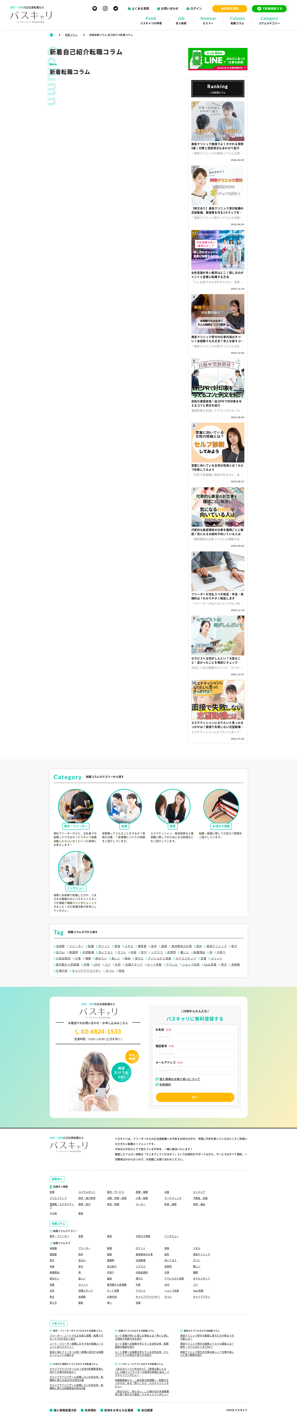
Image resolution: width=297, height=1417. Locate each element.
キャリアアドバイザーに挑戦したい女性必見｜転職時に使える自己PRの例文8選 (76, 1378)
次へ (195, 1097)
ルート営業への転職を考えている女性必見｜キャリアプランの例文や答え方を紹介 (142, 1353)
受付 (234, 946)
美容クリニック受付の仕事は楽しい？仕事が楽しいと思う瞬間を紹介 (207, 1353)
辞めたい (101, 958)
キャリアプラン (201, 1297)
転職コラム (71, 35)
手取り (221, 952)
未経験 (60, 946)
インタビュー (171, 1236)
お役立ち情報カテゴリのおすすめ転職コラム (75, 1364)
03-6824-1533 (98, 1031)
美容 (80, 1213)
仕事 (77, 958)
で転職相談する (269, 9)
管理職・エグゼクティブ (62, 1206)
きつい (121, 952)
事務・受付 (84, 1204)
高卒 (153, 946)
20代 (96, 964)
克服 (138, 1303)
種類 (87, 958)
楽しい (115, 958)
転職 (90, 946)
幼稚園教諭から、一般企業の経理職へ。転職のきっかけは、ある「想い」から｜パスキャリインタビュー (142, 1383)
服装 (127, 958)
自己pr (60, 952)
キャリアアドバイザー (86, 970)
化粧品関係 (62, 958)
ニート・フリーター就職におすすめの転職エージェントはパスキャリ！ (76, 1345)
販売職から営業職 (67, 964)
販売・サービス (115, 1192)
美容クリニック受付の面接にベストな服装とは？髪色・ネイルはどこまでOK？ (207, 1345)
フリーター (76, 946)
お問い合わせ (169, 8)
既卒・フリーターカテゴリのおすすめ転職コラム (77, 1331)
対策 (86, 964)
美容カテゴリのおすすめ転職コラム (202, 1331)
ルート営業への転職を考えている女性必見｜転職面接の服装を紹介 (142, 1345)
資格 (117, 946)
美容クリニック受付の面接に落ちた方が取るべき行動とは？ (207, 1337)
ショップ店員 (190, 964)
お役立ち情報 (143, 1236)
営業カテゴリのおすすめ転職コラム (136, 1331)
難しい (184, 952)
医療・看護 (142, 1192)
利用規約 (163, 1084)
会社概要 (147, 1410)
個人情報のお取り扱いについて (178, 1079)
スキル (128, 946)
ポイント (104, 946)
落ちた (139, 958)
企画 (166, 1192)
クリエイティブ (58, 1198)
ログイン (196, 8)
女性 (117, 964)
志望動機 (88, 952)
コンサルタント (87, 1192)
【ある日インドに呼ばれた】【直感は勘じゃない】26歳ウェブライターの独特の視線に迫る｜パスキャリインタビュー (142, 1372)
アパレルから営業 (159, 958)
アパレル (171, 964)
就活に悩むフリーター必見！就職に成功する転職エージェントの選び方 (76, 1353)
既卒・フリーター (59, 1236)
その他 (53, 1213)
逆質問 (171, 952)
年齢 (133, 952)
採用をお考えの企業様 (118, 1410)
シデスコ (156, 952)
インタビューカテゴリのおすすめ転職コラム (141, 1364)
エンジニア (199, 1192)
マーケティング (173, 1198)
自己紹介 (112, 1266)
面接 (163, 946)
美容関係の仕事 (181, 946)
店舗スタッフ (133, 964)
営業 (203, 958)
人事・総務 (142, 1198)
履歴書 (142, 946)
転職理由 (199, 952)
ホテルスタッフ (185, 958)
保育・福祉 (199, 1204)
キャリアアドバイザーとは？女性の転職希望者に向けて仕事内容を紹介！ (76, 1370)
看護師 (73, 952)
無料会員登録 (229, 8)
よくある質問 (140, 8)
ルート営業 (154, 964)
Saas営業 (210, 964)
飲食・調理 (170, 1204)
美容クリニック (216, 946)
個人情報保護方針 (65, 1410)
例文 (223, 964)
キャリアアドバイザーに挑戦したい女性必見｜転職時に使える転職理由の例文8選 (76, 1386)
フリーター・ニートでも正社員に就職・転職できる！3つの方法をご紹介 (76, 1337)
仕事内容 (61, 970)
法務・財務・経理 (117, 1198)
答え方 (53, 1303)
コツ (107, 964)
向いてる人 (105, 952)
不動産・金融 (200, 1198)
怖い (109, 1303)
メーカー (140, 1204)
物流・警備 (113, 1204)
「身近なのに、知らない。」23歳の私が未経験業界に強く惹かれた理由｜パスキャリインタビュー (142, 1393)
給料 (198, 946)
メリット (216, 958)
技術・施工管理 (87, 1198)
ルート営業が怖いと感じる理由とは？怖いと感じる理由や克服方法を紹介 (142, 1337)
